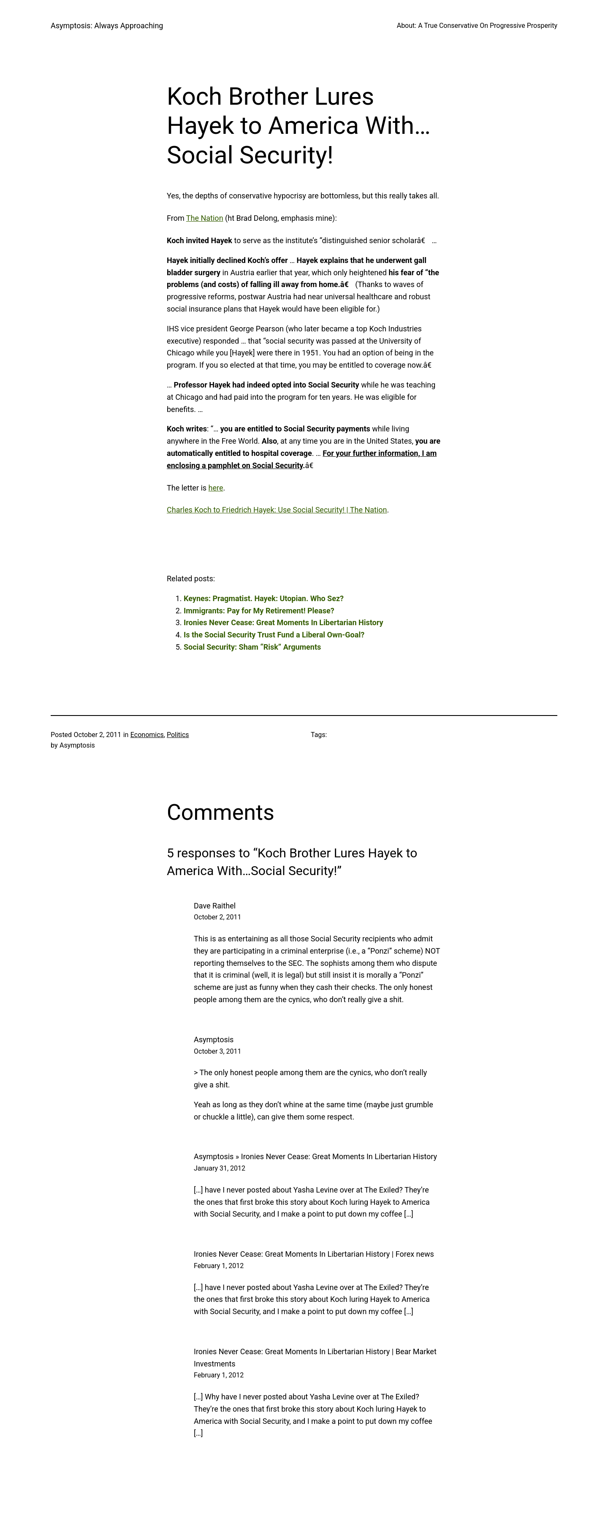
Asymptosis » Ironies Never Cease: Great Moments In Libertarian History (315, 1156)
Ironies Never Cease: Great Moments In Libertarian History (283, 622)
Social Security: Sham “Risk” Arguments (252, 646)
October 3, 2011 (218, 1051)
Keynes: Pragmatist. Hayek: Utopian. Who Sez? (264, 598)
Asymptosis (213, 1039)
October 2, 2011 (218, 917)
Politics (178, 735)
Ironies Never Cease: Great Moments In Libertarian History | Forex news (314, 1254)
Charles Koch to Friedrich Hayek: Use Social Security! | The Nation (277, 509)
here (216, 487)
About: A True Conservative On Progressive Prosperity (477, 26)
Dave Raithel (215, 905)
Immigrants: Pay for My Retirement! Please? (259, 610)
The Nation (204, 218)
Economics (147, 735)
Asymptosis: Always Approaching (107, 25)
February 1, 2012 (219, 1266)
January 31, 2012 (219, 1168)
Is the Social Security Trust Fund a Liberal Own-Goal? (274, 634)
